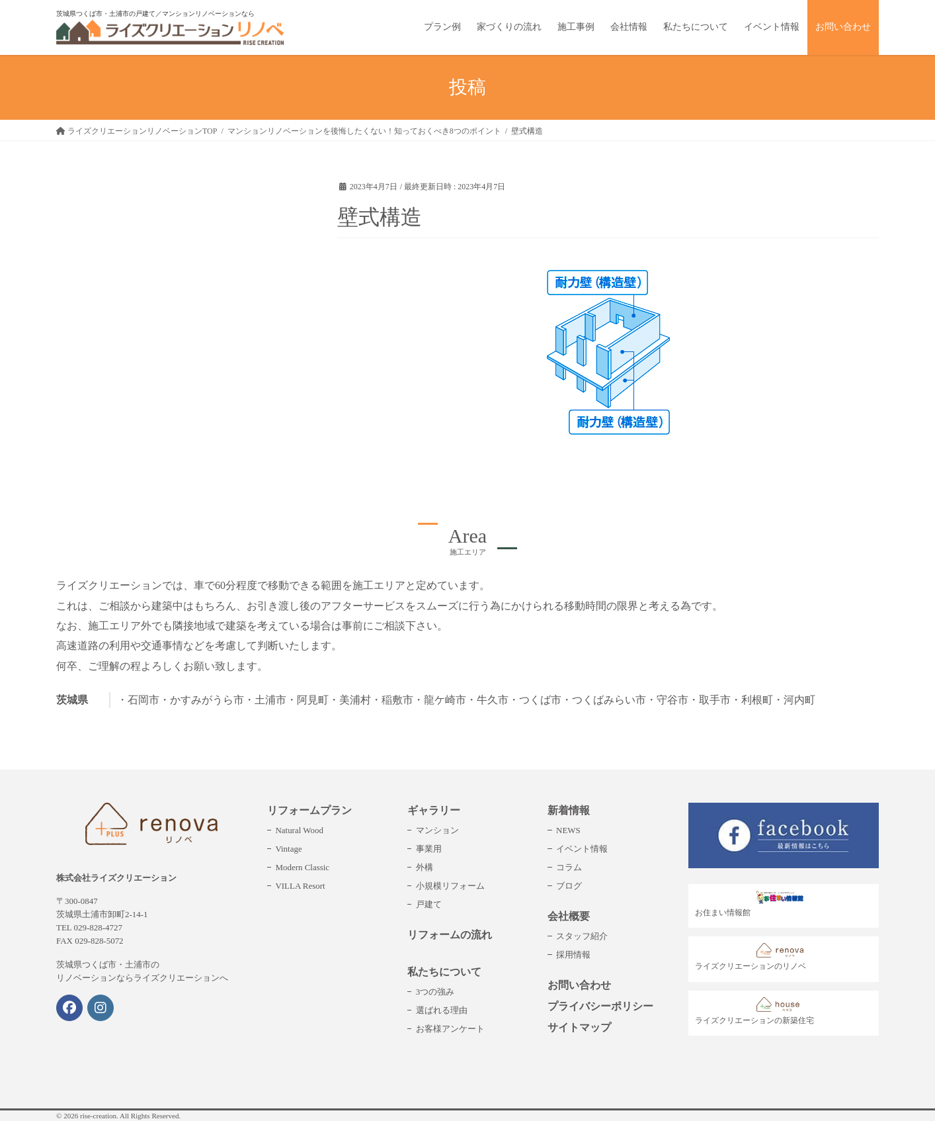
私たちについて (444, 971)
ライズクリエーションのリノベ (753, 957)
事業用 (429, 849)
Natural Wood (299, 830)
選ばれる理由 (442, 1010)
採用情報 (573, 955)
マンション (437, 830)
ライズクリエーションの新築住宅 (754, 1011)
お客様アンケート (450, 1029)
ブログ (569, 886)
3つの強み (435, 992)
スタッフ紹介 (582, 936)
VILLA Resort (300, 886)
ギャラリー (433, 810)
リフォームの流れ (449, 934)
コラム (569, 867)
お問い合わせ (579, 985)
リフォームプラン (309, 810)
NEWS (568, 830)
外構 (424, 867)
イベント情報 (582, 849)
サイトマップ (579, 1027)
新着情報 (569, 810)
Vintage (288, 849)
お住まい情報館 (753, 904)
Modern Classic (302, 867)
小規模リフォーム (450, 886)
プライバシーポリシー (600, 1006)
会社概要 (569, 916)
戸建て (429, 904)
